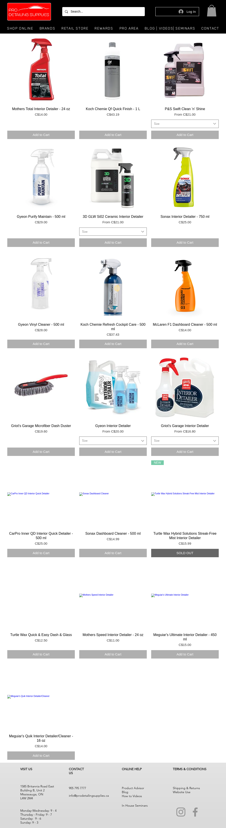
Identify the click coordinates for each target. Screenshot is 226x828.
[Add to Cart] (41, 135)
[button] (212, 11)
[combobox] (185, 124)
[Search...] (103, 11)
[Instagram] (181, 812)
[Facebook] (195, 812)
